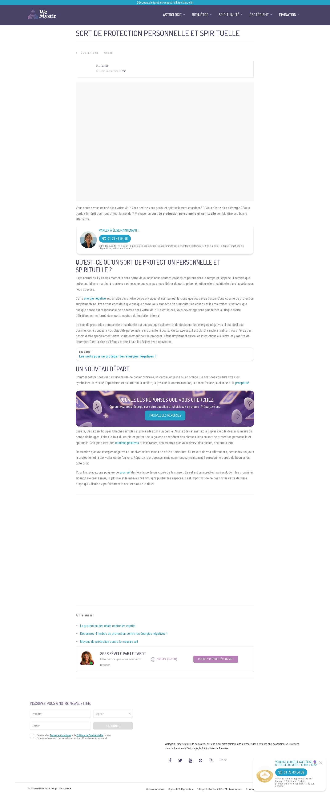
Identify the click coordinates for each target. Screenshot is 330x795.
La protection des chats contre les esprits (107, 626)
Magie (108, 52)
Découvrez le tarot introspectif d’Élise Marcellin (165, 2)
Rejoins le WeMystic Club (180, 789)
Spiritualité (229, 14)
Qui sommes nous (155, 789)
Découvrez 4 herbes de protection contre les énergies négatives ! (123, 634)
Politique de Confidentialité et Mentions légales (219, 789)
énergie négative (95, 298)
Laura (105, 66)
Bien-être (200, 14)
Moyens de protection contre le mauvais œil (109, 642)
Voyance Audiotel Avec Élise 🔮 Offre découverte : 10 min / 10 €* (296, 763)
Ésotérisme (90, 52)
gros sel (125, 472)
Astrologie (172, 14)
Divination (287, 14)
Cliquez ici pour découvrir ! (215, 659)
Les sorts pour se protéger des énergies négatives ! (117, 356)
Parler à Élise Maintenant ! (118, 230)
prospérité (242, 383)
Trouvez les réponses (165, 415)
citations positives (127, 443)
